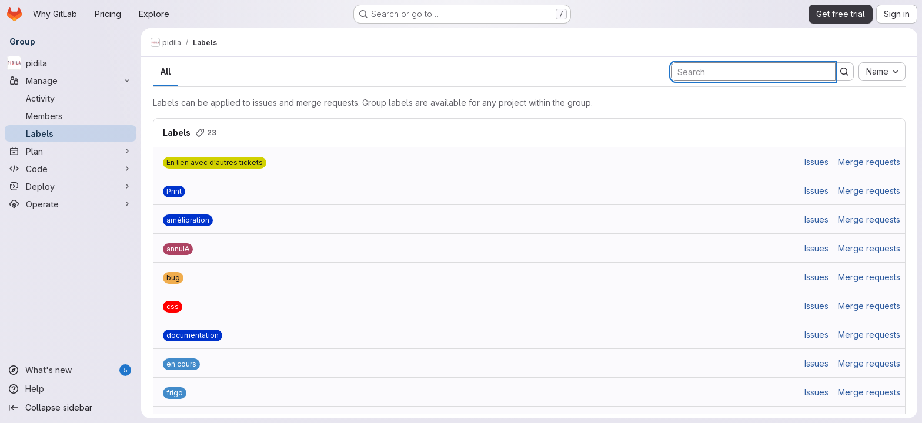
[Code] (70, 168)
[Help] (70, 389)
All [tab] (166, 71)
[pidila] (70, 63)
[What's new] (70, 370)
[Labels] (70, 133)
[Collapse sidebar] (70, 408)
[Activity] (70, 98)
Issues (816, 162)
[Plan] (70, 151)
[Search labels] (753, 71)
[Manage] (70, 80)
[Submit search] (844, 71)
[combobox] (882, 71)
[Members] (70, 116)
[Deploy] (70, 186)
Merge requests (869, 162)
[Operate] (70, 204)
